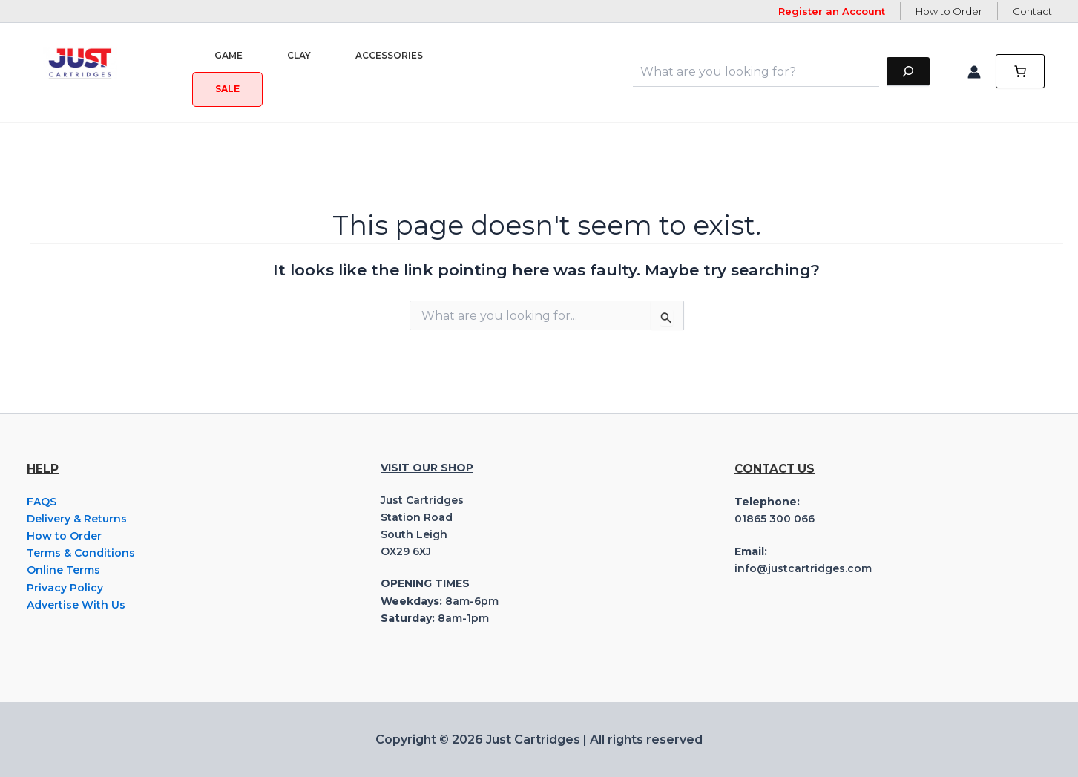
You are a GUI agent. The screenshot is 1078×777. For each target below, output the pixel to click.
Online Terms (63, 570)
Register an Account (831, 11)
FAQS (41, 501)
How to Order (949, 11)
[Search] (908, 71)
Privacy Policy (65, 587)
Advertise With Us (76, 605)
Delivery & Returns (77, 518)
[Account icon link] (974, 72)
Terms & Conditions (81, 553)
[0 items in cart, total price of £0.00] (1020, 72)
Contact (1032, 11)
